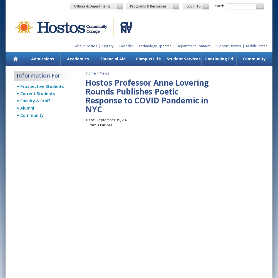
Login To (198, 6)
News (104, 73)
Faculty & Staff (35, 100)
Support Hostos (228, 46)
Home (91, 73)
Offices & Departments (98, 6)
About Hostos (86, 46)
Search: (218, 5)
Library (107, 46)
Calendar (126, 46)
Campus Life (148, 58)
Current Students (37, 93)
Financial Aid (113, 58)
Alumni (27, 107)
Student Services (184, 58)
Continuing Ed (219, 58)
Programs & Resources (154, 6)
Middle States (256, 46)
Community (254, 58)
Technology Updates (154, 46)
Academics (78, 58)
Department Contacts (193, 46)
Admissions (42, 58)
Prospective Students (42, 86)
